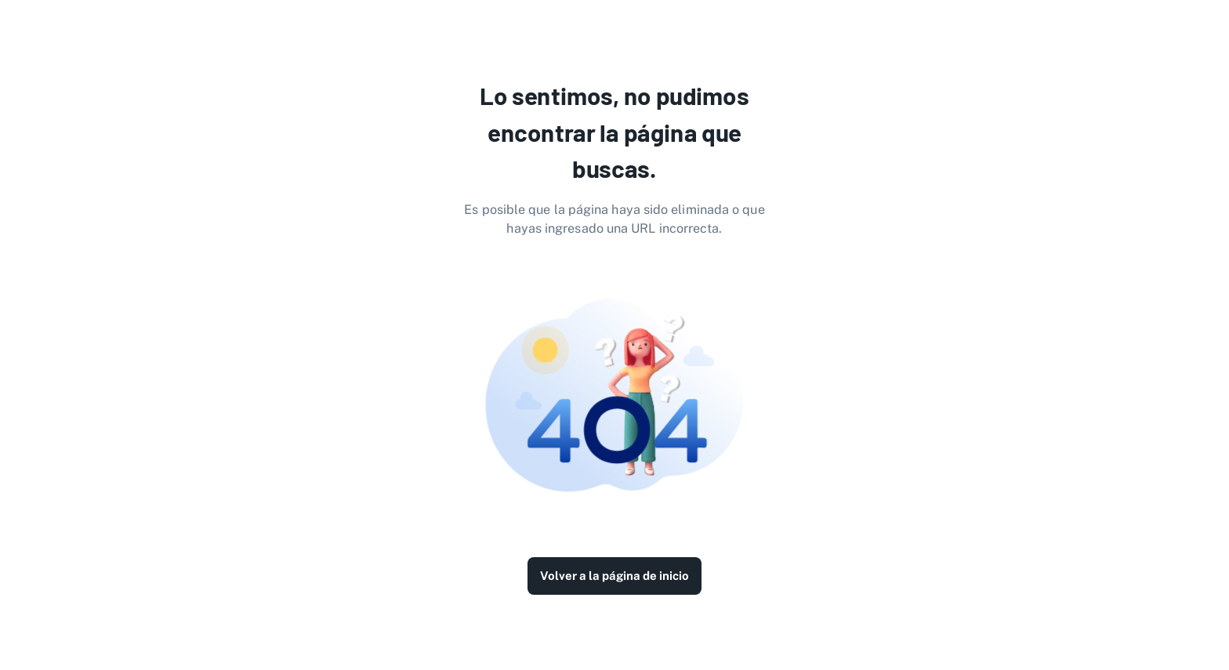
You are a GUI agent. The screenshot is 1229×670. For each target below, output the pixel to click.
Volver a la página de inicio (614, 576)
